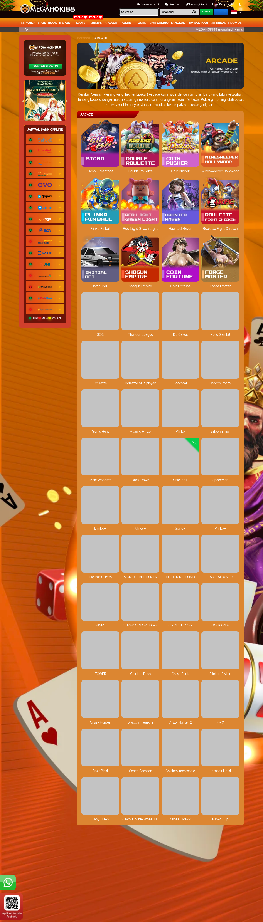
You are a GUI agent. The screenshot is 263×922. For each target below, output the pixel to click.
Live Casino (159, 22)
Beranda (27, 22)
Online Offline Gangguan (45, 318)
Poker (126, 22)
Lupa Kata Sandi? (223, 4)
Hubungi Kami (197, 4)
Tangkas (178, 22)
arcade (111, 22)
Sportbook (47, 22)
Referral (218, 22)
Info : (26, 29)
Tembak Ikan (197, 22)
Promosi (235, 22)
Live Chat (173, 4)
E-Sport (65, 22)
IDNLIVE (96, 22)
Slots (80, 22)
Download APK (148, 4)
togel (141, 22)
